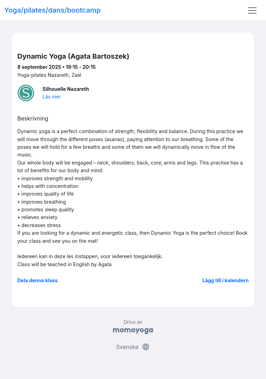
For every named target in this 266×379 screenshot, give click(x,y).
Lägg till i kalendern (225, 280)
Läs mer (52, 97)
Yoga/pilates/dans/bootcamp (52, 10)
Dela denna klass (37, 280)
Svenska (133, 347)
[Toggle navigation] (252, 10)
